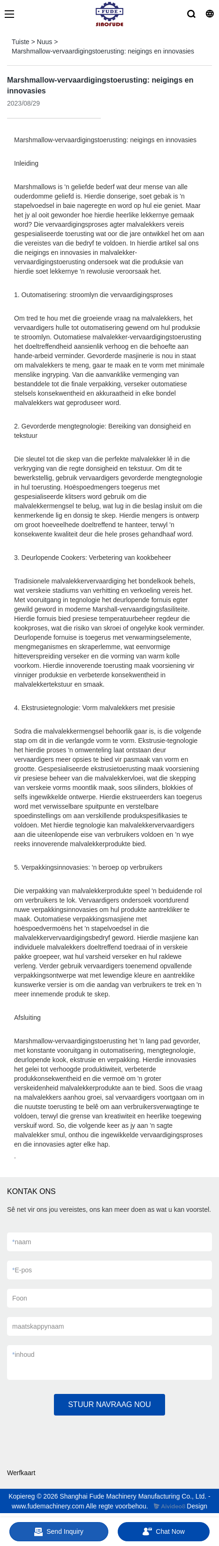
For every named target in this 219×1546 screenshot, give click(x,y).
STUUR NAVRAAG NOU (109, 1404)
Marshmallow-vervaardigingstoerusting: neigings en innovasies (103, 51)
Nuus (45, 42)
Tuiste (21, 42)
